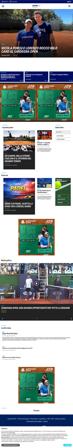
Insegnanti (60, 202)
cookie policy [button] (12, 432)
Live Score (13, 2)
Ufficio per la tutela (60, 419)
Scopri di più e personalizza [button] (11, 445)
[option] (36, 288)
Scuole (59, 196)
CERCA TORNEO (60, 136)
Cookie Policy (42, 419)
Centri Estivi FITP (61, 199)
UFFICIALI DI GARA (61, 139)
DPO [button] (49, 419)
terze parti (24, 434)
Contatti (45, 421)
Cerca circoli (58, 131)
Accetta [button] (67, 445)
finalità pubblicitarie (5, 437)
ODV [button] (52, 419)
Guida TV (5, 2)
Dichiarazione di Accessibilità (34, 421)
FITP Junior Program (23, 419)
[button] (71, 429)
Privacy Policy (34, 419)
